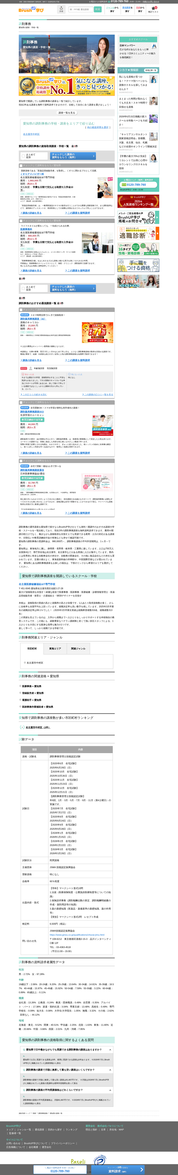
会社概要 (33, 1147)
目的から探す (55, 1129)
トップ (9, 1129)
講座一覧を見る (67, 112)
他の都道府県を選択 (97, 127)
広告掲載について (15, 1147)
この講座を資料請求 (78, 213)
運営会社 (46, 1147)
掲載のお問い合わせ (151, 2)
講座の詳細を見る (32, 213)
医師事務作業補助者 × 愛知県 (37, 707)
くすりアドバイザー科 (32, 174)
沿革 (103, 1129)
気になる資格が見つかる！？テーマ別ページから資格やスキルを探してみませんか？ (138, 84)
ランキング (71, 1129)
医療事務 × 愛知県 (31, 686)
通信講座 (39, 1129)
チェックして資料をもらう (35, 309)
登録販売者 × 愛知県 (33, 693)
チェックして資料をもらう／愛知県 (40, 165)
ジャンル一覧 (24, 1129)
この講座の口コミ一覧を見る (98, 394)
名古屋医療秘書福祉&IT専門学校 (37, 584)
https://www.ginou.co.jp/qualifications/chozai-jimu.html (77, 935)
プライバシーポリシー (63, 1143)
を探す (127, 9)
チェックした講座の (72, 156)
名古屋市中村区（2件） (38, 727)
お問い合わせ (13, 1143)
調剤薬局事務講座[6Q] (32, 411)
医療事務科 (26, 229)
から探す (112, 9)
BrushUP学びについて (35, 1143)
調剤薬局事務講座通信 (32, 470)
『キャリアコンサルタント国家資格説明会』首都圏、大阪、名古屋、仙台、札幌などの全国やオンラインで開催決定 (138, 142)
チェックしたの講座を (118, 1170)
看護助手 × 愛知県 (31, 700)
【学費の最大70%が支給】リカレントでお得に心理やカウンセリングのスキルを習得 (138, 164)
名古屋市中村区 (31, 134)
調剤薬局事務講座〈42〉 (33, 319)
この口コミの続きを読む (35, 394)
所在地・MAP (116, 1129)
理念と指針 (91, 1129)
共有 (61, 9)
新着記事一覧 (150, 70)
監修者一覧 (15, 1133)
